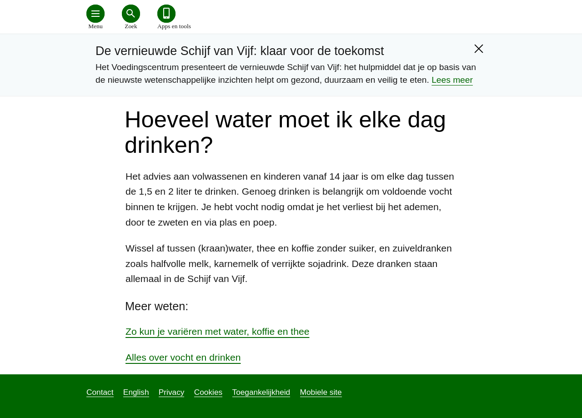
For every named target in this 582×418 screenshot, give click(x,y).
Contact (100, 392)
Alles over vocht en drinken (183, 357)
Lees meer (452, 80)
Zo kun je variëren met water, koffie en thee (217, 331)
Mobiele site (321, 392)
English (136, 392)
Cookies (208, 392)
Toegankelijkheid (261, 392)
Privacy (172, 392)
